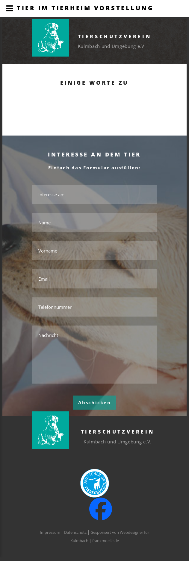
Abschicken (94, 402)
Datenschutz (75, 532)
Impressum (50, 532)
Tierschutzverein (115, 36)
